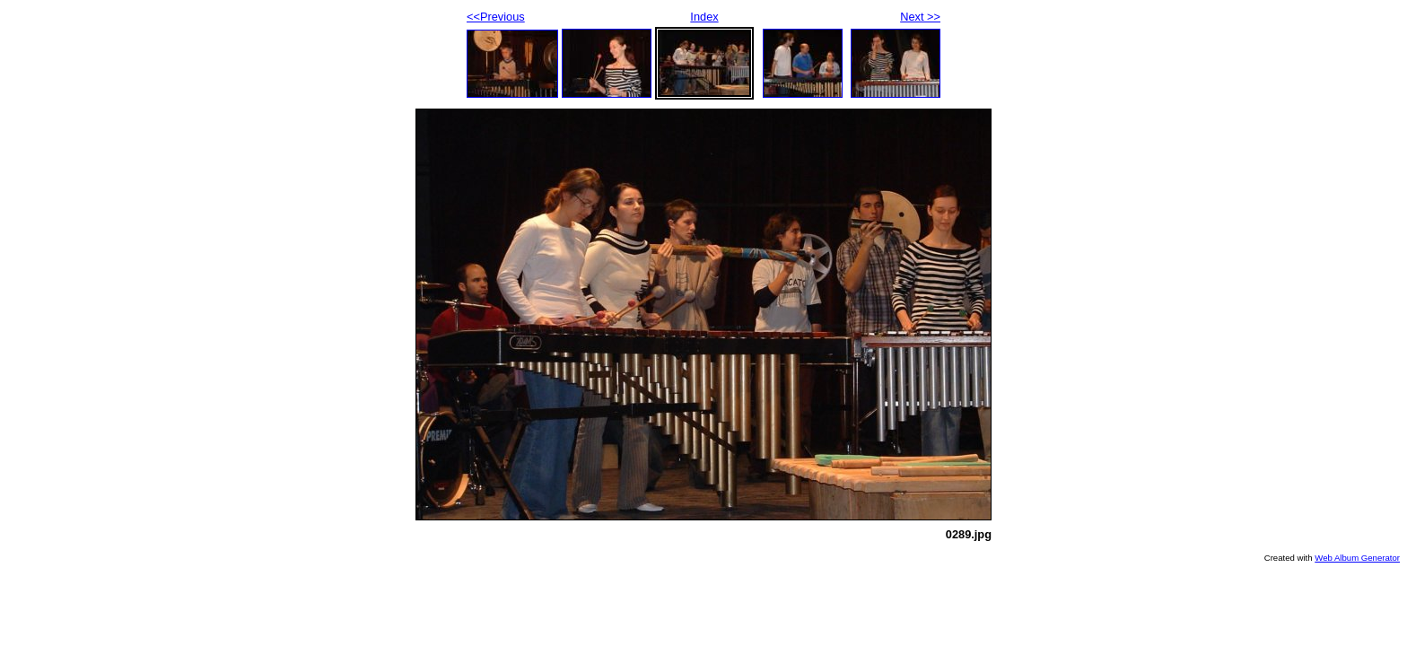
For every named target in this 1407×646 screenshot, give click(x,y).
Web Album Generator (1357, 558)
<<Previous (496, 16)
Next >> (920, 16)
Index (704, 16)
